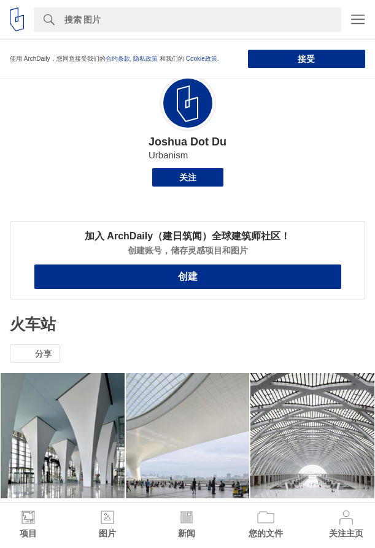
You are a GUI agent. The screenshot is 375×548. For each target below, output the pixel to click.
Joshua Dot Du (187, 142)
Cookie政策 (201, 58)
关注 (187, 177)
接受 (306, 59)
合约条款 (118, 58)
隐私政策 (145, 58)
